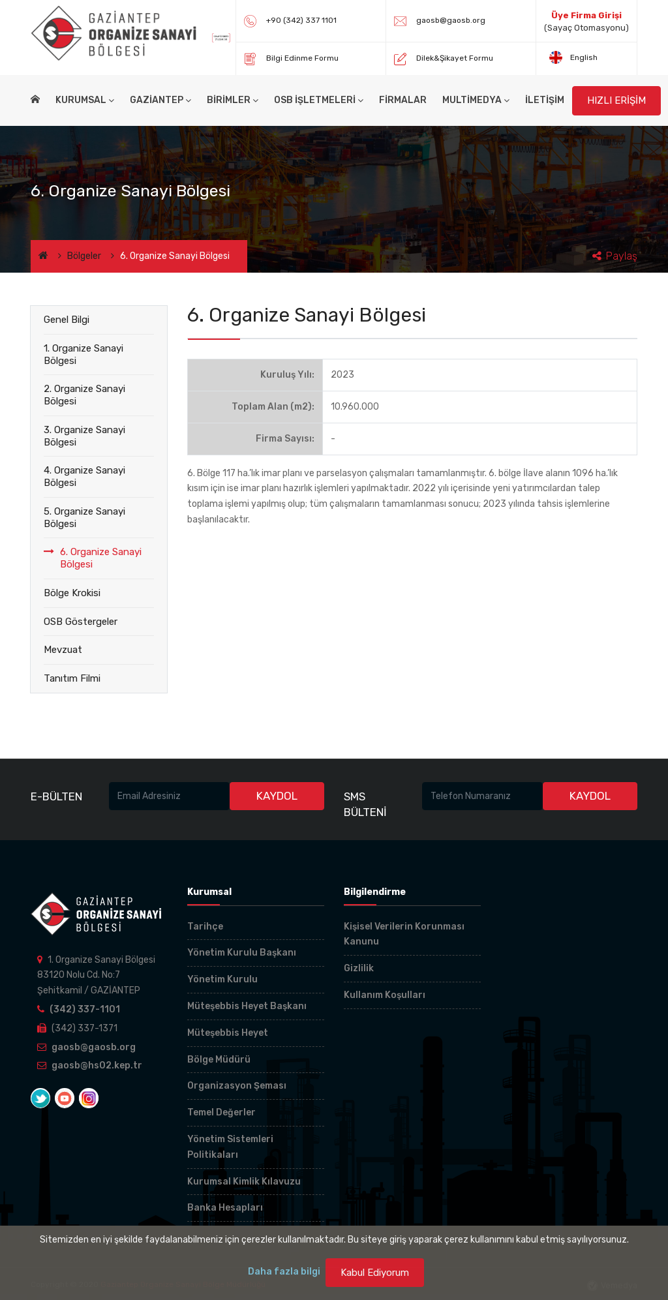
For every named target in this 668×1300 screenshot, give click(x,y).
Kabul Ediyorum (375, 1272)
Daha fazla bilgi (284, 1271)
